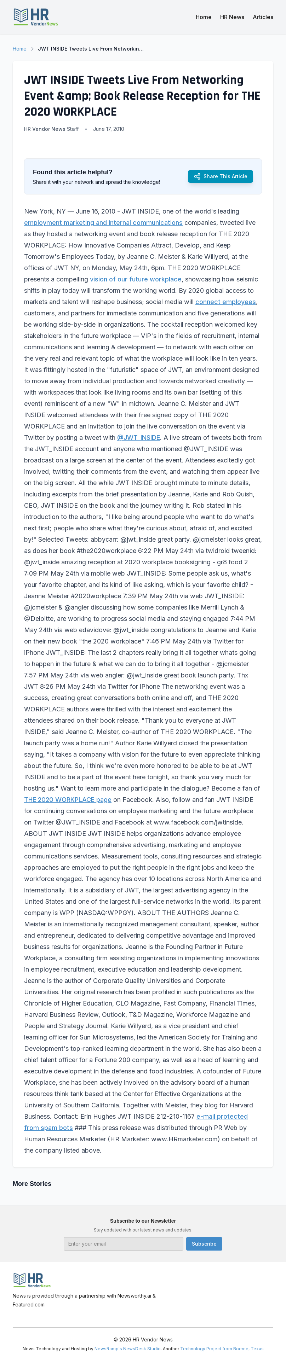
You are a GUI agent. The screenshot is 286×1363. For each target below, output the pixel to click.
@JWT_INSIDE (138, 437)
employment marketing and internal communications (103, 222)
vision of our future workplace (136, 279)
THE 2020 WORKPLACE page (67, 799)
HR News (232, 17)
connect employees (225, 301)
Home (204, 17)
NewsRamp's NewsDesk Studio (128, 1348)
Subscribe (204, 1244)
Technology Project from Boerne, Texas (222, 1348)
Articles (263, 17)
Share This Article (220, 176)
